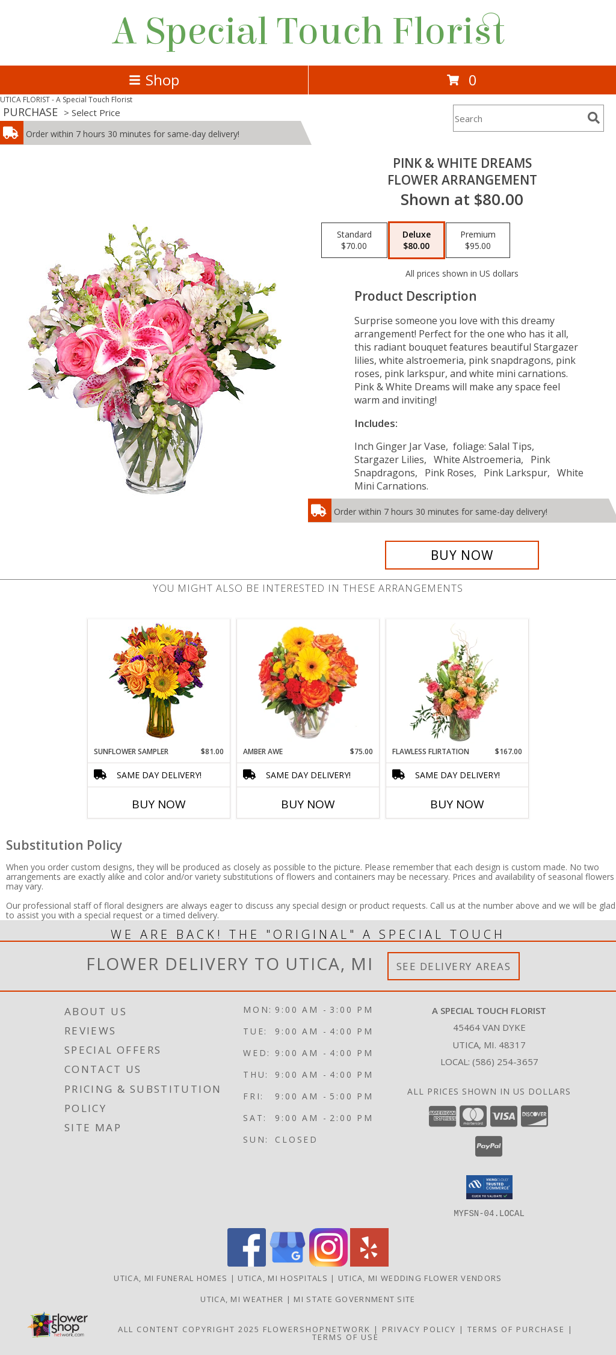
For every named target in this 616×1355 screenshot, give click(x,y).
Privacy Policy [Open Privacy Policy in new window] (419, 1328)
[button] (489, 1187)
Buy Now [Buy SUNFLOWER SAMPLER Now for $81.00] (159, 804)
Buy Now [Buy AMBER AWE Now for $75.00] (308, 804)
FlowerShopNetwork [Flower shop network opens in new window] (317, 1328)
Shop (154, 80)
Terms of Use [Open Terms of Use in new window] (345, 1336)
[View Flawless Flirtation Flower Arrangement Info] (457, 682)
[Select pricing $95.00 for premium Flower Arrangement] (478, 240)
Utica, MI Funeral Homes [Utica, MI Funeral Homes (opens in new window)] (170, 1277)
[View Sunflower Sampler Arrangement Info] (159, 683)
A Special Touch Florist (308, 31)
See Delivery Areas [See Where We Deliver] (453, 966)
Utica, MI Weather (241, 1298)
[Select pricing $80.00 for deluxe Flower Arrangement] (416, 240)
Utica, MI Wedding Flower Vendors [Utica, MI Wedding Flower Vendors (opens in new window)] (420, 1277)
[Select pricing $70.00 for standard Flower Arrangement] (354, 240)
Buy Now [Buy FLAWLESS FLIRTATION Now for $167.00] (457, 804)
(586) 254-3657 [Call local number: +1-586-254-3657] (505, 1061)
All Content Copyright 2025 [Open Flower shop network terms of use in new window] (189, 1328)
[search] (593, 117)
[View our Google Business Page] (287, 1262)
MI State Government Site (354, 1298)
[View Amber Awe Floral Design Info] (308, 682)
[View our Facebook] (246, 1262)
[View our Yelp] (369, 1262)
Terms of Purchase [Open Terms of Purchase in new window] (516, 1328)
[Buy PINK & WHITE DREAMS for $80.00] (462, 555)
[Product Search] (518, 118)
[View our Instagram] (328, 1262)
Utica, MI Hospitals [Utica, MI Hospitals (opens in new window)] (283, 1277)
